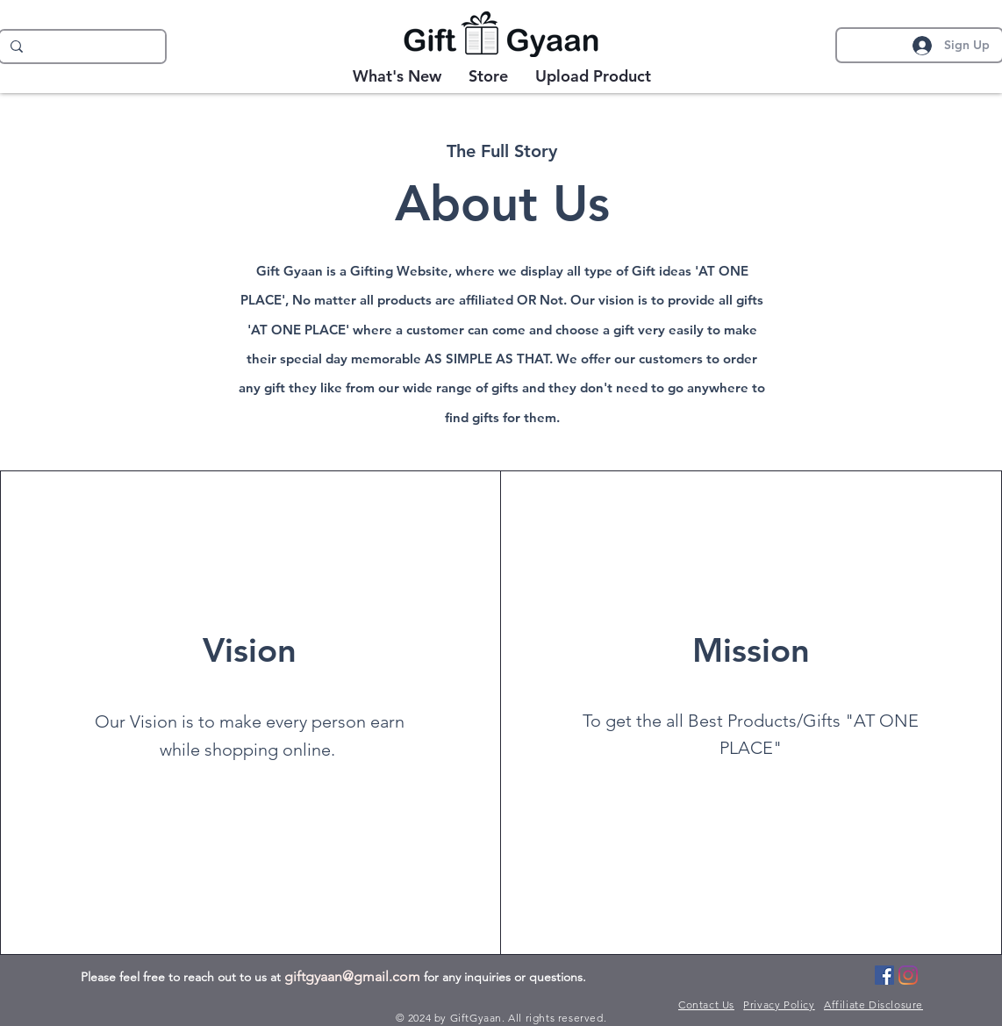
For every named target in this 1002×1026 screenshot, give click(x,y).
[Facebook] (884, 975)
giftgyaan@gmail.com (352, 976)
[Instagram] (908, 975)
